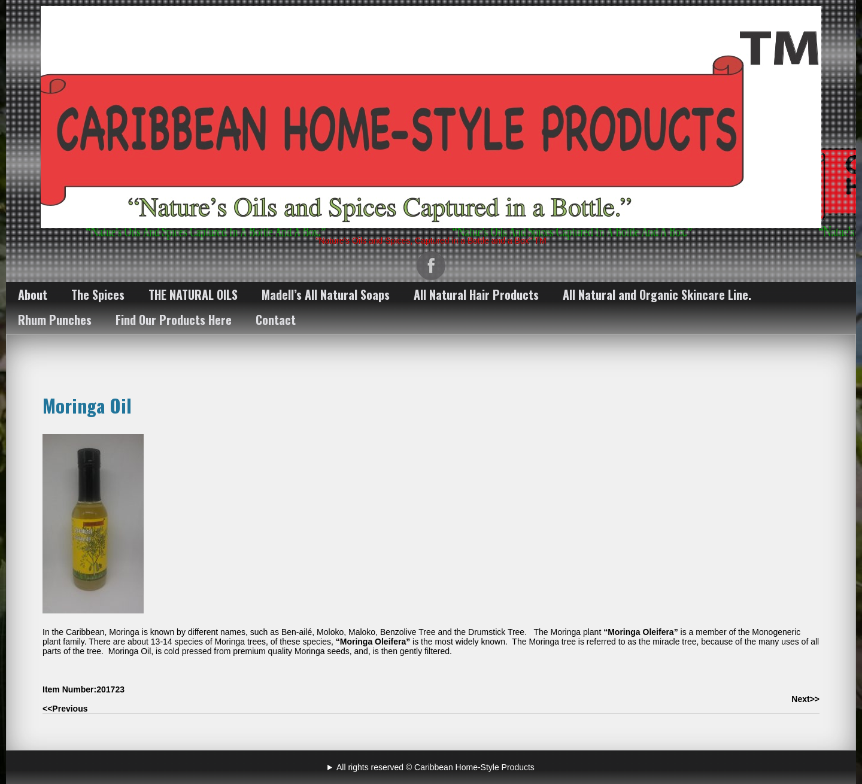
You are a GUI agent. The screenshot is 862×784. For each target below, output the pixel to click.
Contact (276, 320)
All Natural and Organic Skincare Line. (657, 294)
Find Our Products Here (174, 320)
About (32, 294)
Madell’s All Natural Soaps (326, 294)
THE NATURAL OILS (193, 294)
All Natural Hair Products (476, 294)
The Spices (98, 294)
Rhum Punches (55, 320)
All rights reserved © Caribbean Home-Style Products (435, 767)
